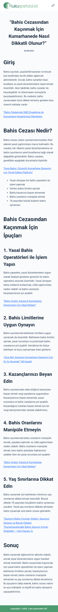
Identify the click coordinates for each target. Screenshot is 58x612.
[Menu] (53, 5)
